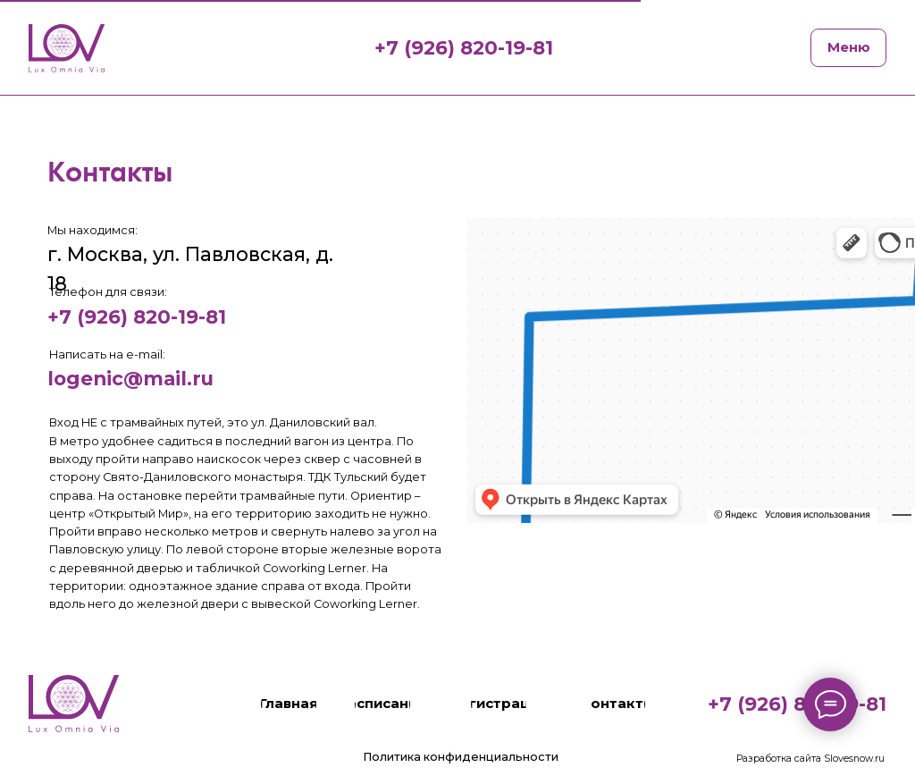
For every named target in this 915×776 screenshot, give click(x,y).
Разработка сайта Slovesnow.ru (810, 758)
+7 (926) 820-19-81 (136, 316)
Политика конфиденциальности (460, 756)
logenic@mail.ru (130, 378)
